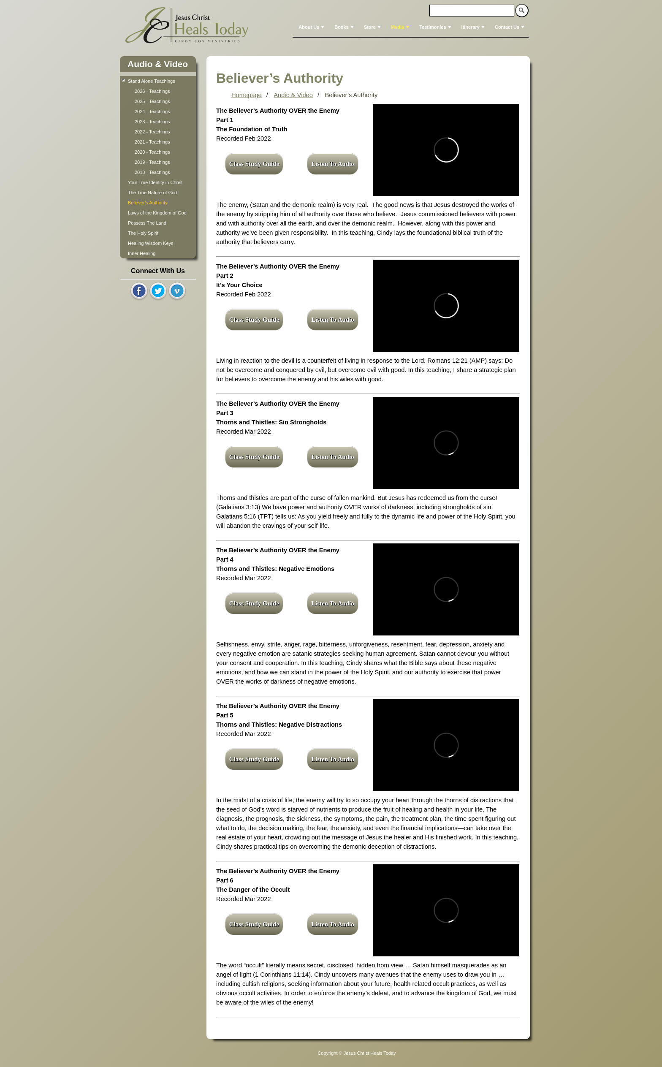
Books (344, 27)
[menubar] (411, 27)
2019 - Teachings (152, 162)
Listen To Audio (332, 163)
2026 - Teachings (152, 91)
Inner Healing (141, 253)
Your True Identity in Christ (155, 182)
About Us (312, 27)
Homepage (246, 95)
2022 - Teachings (152, 131)
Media (401, 27)
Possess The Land (147, 222)
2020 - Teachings (152, 152)
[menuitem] (310, 27)
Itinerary (473, 27)
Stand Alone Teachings (151, 81)
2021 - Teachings (152, 141)
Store (373, 27)
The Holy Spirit (143, 233)
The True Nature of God (152, 192)
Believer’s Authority (148, 202)
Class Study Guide (254, 163)
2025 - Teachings (152, 101)
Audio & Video (158, 64)
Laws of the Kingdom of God (157, 212)
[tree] (158, 167)
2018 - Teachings (152, 172)
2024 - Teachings (152, 111)
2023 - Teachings (152, 121)
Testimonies (436, 27)
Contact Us (510, 27)
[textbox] (472, 10)
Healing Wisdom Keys (151, 243)
